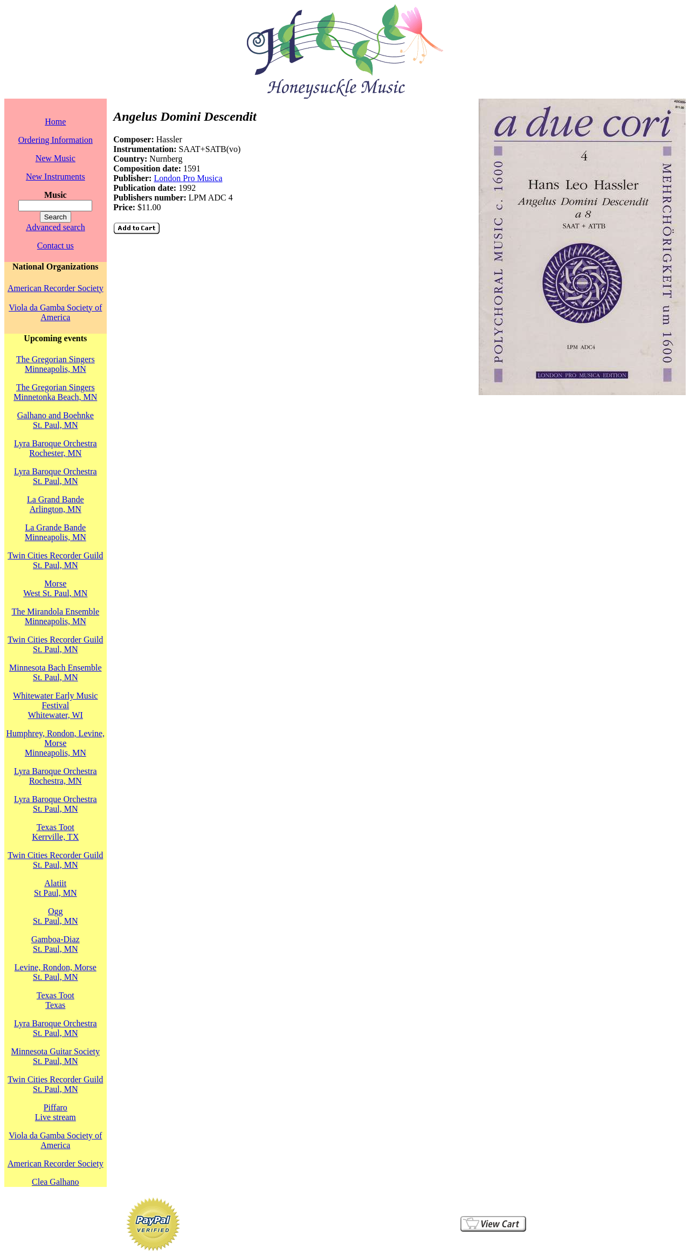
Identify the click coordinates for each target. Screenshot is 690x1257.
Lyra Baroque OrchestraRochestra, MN (55, 775)
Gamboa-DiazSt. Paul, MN (55, 944)
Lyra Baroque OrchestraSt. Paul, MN (55, 476)
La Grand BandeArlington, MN (55, 504)
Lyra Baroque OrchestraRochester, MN (55, 448)
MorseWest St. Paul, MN (55, 588)
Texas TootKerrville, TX (55, 832)
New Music (55, 158)
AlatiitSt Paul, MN (55, 888)
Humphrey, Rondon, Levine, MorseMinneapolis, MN (55, 743)
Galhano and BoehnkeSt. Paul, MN (55, 420)
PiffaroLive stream (55, 1112)
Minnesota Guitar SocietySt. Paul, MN (55, 1056)
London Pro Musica (188, 178)
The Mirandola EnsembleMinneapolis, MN (55, 616)
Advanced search (55, 227)
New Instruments (55, 176)
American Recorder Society (56, 288)
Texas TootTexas (55, 1000)
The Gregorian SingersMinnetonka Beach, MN (55, 392)
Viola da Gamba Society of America (55, 312)
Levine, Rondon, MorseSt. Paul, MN (55, 972)
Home (55, 121)
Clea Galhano (55, 1181)
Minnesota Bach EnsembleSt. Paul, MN (55, 672)
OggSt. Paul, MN (55, 916)
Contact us (55, 245)
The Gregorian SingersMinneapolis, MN (55, 364)
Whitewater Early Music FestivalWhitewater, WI (55, 705)
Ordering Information (55, 139)
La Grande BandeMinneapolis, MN (55, 532)
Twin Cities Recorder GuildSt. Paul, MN (55, 560)
